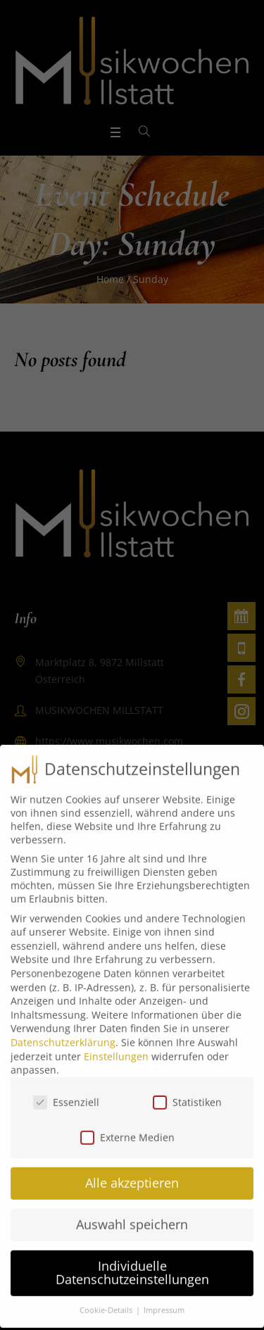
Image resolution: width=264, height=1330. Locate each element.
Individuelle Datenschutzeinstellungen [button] (132, 1263)
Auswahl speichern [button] (132, 1214)
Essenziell (66, 1092)
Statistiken (187, 1092)
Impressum (164, 1301)
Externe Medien (127, 1128)
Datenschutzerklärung (63, 1032)
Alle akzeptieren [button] (132, 1173)
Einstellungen (116, 1046)
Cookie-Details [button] (107, 1301)
